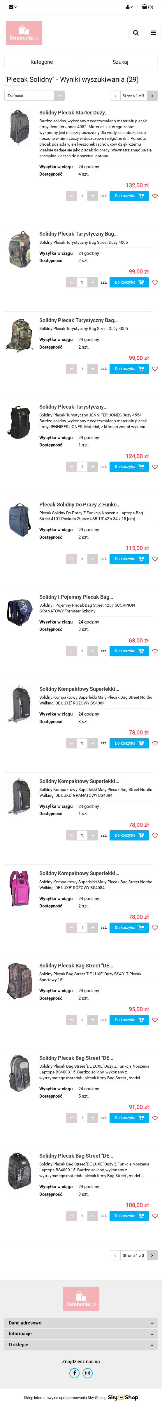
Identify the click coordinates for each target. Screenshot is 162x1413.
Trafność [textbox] (15, 95)
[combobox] (34, 96)
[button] (148, 7)
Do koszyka (129, 196)
